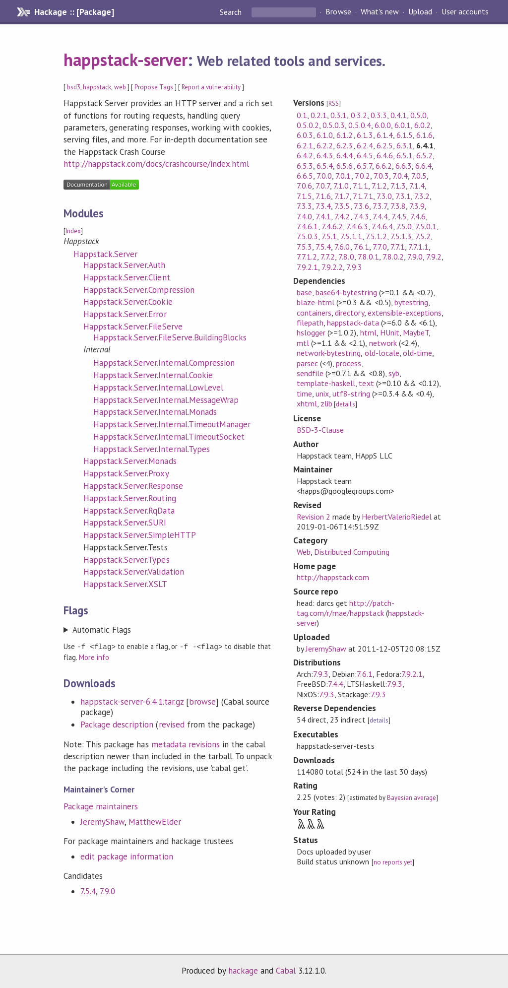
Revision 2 (313, 517)
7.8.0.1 (368, 257)
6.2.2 (325, 145)
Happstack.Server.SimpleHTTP (139, 534)
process (348, 363)
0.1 (302, 115)
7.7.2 (327, 257)
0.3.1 (338, 115)
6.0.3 (305, 135)
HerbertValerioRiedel (396, 517)
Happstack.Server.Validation (133, 571)
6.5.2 (424, 155)
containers (314, 313)
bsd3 (73, 87)
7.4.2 (342, 216)
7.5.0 (404, 226)
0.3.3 (379, 115)
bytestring (411, 302)
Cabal (286, 970)
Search (232, 12)
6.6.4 (423, 166)
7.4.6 (418, 216)
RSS (333, 103)
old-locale (382, 353)
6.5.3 (305, 166)
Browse (338, 12)
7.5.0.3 (307, 236)
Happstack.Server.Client (126, 277)
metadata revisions (185, 743)
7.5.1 (329, 236)
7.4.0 (304, 216)
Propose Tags (153, 87)
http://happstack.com (333, 577)
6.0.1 (402, 125)
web (120, 87)
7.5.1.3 (401, 236)
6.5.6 (344, 166)
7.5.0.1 (426, 226)
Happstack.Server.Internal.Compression (164, 362)
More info (94, 656)
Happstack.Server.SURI (125, 522)
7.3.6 (361, 206)
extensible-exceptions (405, 313)
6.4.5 (365, 155)
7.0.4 (400, 176)
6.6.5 (305, 176)
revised (172, 724)
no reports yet (393, 862)
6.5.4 (325, 166)
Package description (116, 724)
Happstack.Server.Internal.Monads (155, 411)
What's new (380, 12)
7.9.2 (434, 257)
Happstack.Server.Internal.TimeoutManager (172, 424)
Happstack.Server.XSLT (125, 584)
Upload (420, 12)
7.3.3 (304, 206)
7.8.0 (346, 257)
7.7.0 (380, 247)
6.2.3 (344, 145)
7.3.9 (417, 206)
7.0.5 (419, 176)
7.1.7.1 (363, 196)
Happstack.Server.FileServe (133, 326)
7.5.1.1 (351, 236)
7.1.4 (417, 186)
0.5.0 (418, 115)
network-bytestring (329, 353)
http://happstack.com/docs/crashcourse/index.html (156, 163)
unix (322, 393)
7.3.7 (380, 206)
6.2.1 (305, 145)
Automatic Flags (101, 629)
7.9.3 (354, 267)
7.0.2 (362, 176)
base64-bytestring (346, 292)
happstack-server (126, 59)
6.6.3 (403, 166)
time (304, 393)
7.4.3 (361, 216)
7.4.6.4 (382, 226)
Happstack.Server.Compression (138, 289)
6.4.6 (385, 155)
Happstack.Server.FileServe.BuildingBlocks (170, 337)
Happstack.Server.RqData (129, 510)
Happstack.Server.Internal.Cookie (153, 375)
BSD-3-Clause (320, 430)
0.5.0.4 (359, 125)
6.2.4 (365, 145)
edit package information (126, 856)
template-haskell (326, 383)
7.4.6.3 (357, 226)
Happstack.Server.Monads (130, 461)
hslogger (311, 332)
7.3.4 (323, 206)
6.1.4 (385, 135)
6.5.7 (364, 166)
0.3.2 (359, 115)
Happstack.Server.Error (125, 314)
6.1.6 (424, 135)
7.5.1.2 (376, 236)
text (366, 383)
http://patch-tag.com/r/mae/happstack (345, 608)
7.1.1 (360, 186)
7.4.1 (323, 216)
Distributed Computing (351, 552)
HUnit (389, 332)
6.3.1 (404, 145)
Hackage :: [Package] (74, 11)
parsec (307, 363)
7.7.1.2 (307, 257)
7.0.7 (323, 186)
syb (393, 373)
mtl (303, 343)
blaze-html (315, 302)
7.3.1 (403, 196)
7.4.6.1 (307, 226)
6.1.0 (325, 135)
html (368, 332)
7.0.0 (324, 176)
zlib (326, 403)
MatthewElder (154, 821)
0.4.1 (398, 115)
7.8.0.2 (393, 257)
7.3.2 (422, 196)
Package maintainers (101, 805)
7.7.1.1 (418, 247)
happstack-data (353, 323)
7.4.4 (380, 216)
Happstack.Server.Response (133, 485)
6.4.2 (305, 155)
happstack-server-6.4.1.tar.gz (132, 701)
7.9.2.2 (332, 267)
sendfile (310, 373)
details (345, 404)
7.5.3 (304, 247)
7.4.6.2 (332, 226)
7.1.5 (304, 196)
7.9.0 (107, 890)
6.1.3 (365, 135)
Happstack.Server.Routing (129, 498)
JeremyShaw (102, 821)
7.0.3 (381, 176)
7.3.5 (342, 206)
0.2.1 (319, 115)
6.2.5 (385, 145)
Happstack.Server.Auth (124, 265)
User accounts (465, 12)
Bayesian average (411, 797)
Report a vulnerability (211, 87)
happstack (97, 87)
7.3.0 (384, 196)
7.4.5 (399, 216)
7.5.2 (423, 236)
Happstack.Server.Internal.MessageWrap (166, 400)
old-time (417, 353)
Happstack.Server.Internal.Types (151, 449)
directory (349, 313)
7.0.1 (343, 176)
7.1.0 (341, 186)
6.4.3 (325, 155)
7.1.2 (379, 186)
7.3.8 (398, 206)
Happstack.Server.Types (126, 559)
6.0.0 (383, 125)
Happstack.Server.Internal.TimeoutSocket (169, 436)
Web (304, 552)
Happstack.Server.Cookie (128, 301)
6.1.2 (344, 135)
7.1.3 (398, 186)
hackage (243, 970)
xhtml (307, 403)
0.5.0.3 (333, 125)
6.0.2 (422, 125)
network (383, 343)
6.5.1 (404, 155)
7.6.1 (361, 247)
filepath (310, 323)
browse (202, 701)
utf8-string (351, 393)
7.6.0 (342, 247)
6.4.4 (344, 155)
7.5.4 (88, 890)
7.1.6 (323, 196)
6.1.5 (404, 135)
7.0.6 (304, 186)
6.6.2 (384, 166)
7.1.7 (341, 196)
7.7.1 (397, 247)
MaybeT (416, 332)
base (304, 292)
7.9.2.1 (307, 267)
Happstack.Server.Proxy (126, 473)
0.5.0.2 (308, 125)
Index (73, 231)
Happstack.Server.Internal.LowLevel (158, 387)
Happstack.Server (105, 254)
